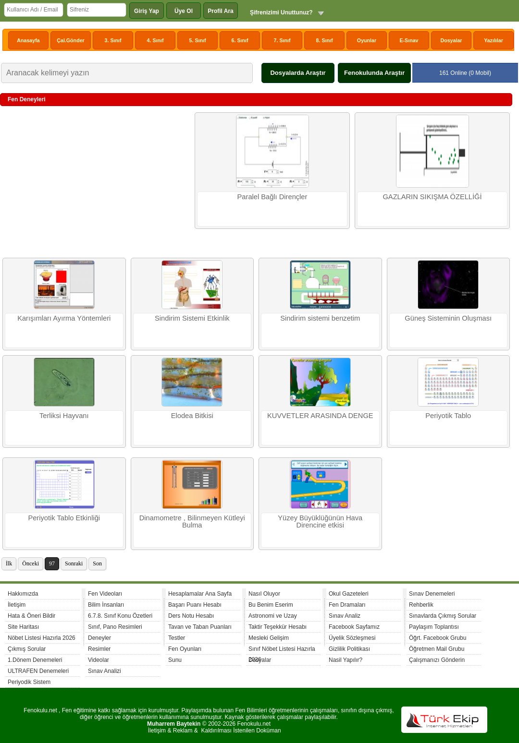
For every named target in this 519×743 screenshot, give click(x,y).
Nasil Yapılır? (345, 660)
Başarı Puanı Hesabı (195, 604)
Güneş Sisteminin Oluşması (448, 318)
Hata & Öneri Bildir (31, 615)
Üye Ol (183, 11)
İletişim (16, 604)
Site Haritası (23, 626)
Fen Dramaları (347, 604)
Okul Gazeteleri (349, 593)
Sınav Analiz (344, 615)
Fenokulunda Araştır (374, 72)
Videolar (98, 660)
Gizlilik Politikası (349, 649)
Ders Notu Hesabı (191, 615)
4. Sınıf (155, 40)
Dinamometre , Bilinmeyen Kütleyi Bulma (192, 521)
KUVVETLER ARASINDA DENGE (320, 415)
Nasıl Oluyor (264, 593)
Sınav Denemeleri (432, 593)
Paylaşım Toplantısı (434, 626)
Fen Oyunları (184, 649)
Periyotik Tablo (448, 415)
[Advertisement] (96, 182)
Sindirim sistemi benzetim (320, 318)
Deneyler (99, 638)
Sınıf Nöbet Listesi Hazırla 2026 (281, 650)
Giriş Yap (146, 11)
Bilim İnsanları (106, 604)
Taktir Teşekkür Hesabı (277, 626)
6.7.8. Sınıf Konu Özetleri (120, 615)
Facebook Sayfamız (354, 626)
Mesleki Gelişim (268, 638)
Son (97, 563)
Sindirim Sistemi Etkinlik (192, 318)
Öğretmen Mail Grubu (436, 649)
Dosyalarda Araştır (297, 72)
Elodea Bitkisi (192, 415)
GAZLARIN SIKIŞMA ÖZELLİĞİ (432, 197)
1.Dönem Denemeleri (35, 660)
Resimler (99, 649)
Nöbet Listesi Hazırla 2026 (41, 638)
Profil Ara (221, 11)
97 (52, 563)
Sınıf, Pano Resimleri (115, 626)
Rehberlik (421, 604)
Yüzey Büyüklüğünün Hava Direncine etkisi (320, 521)
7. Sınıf (282, 40)
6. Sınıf (240, 40)
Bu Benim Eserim (270, 604)
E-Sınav (408, 40)
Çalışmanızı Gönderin (437, 660)
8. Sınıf (324, 40)
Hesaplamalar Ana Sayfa (200, 593)
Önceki (30, 563)
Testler (176, 638)
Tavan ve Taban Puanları (200, 626)
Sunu (175, 660)
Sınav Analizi (104, 671)
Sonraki (74, 563)
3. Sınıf (113, 40)
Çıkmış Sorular (27, 649)
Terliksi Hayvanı (64, 415)
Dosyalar (451, 40)
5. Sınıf (197, 40)
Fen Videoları (105, 593)
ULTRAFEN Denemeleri (38, 671)
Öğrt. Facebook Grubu (437, 638)
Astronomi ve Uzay (272, 615)
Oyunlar (366, 40)
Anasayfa (28, 40)
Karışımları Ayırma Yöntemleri (64, 318)
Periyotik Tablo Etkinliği (64, 518)
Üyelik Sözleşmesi (352, 638)
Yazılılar (493, 40)
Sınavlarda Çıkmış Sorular (442, 615)
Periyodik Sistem (29, 682)
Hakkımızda (23, 593)
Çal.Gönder (70, 40)
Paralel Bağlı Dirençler (272, 197)
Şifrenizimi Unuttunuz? (281, 12)
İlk (9, 563)
